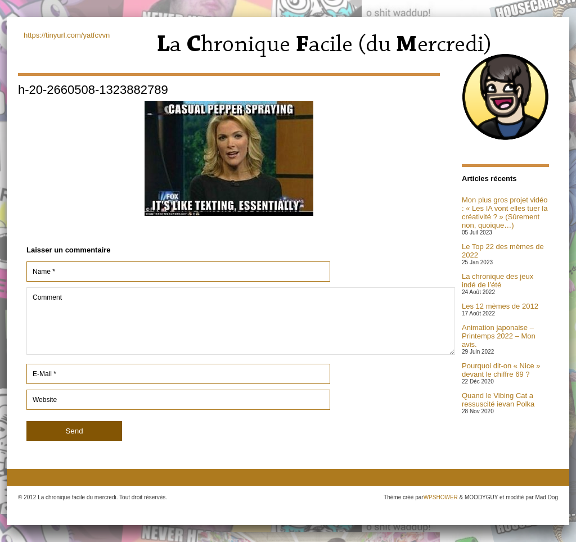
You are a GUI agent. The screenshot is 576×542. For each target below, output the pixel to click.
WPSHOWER (441, 497)
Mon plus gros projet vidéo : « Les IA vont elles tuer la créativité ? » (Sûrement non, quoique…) (504, 212)
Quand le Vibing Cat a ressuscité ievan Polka (498, 399)
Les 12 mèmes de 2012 (500, 306)
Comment (240, 321)
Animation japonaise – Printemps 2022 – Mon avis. (499, 336)
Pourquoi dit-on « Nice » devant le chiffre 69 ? (501, 370)
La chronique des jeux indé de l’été (497, 280)
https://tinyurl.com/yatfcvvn (67, 35)
